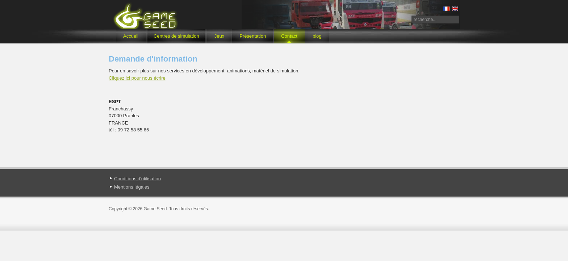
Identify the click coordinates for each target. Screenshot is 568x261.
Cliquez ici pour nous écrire (137, 78)
